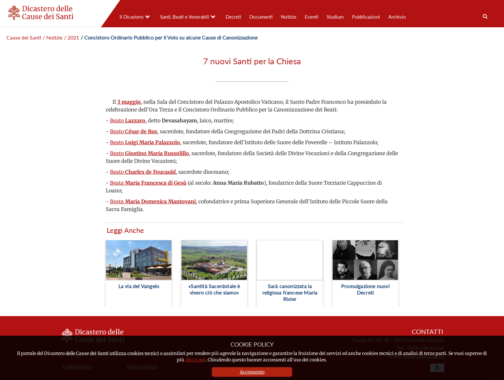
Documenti (261, 17)
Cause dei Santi (23, 37)
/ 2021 (71, 37)
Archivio (397, 17)
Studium (335, 17)
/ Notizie (52, 37)
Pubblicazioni (366, 17)
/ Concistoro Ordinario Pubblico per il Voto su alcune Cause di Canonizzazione (169, 37)
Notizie (288, 17)
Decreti (233, 17)
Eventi (311, 17)
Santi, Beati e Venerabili (184, 17)
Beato (127, 120)
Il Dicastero (132, 17)
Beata (148, 183)
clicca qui (195, 360)
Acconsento (252, 372)
